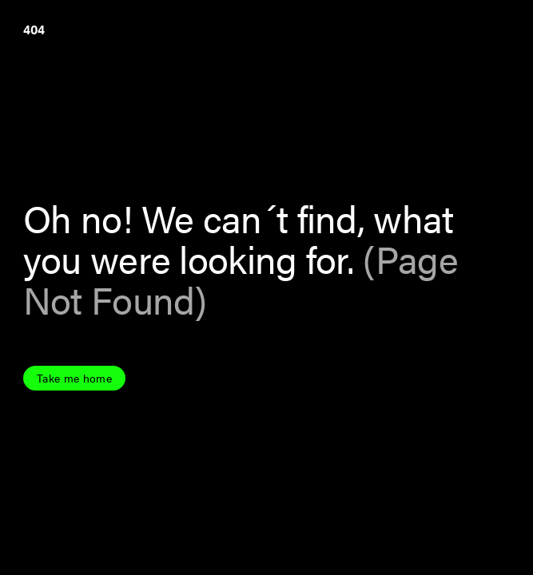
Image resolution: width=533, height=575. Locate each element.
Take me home (74, 378)
